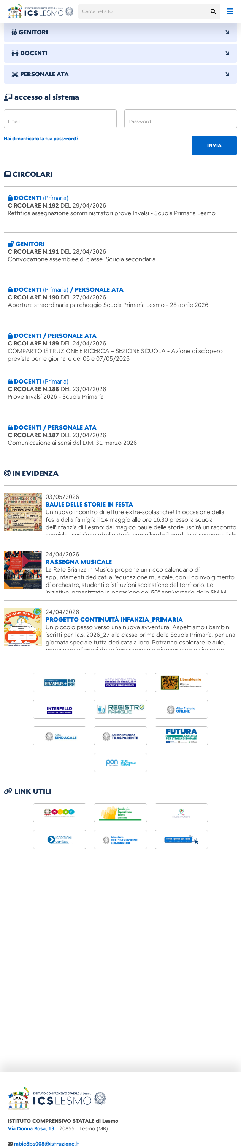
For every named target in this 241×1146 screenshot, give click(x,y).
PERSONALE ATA (120, 74)
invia (214, 145)
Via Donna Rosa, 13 (31, 1128)
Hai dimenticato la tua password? (41, 139)
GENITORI (120, 32)
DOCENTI (120, 53)
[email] (60, 118)
